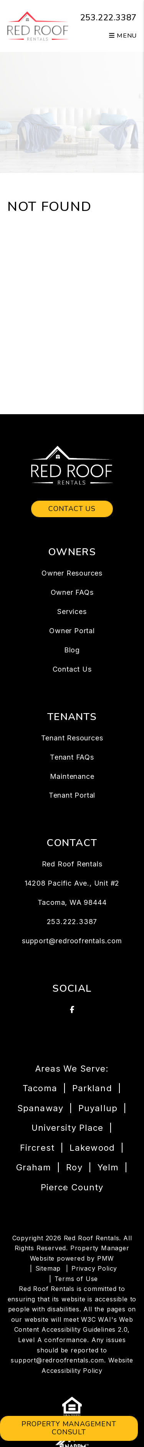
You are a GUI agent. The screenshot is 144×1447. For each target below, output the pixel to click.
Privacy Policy (94, 1268)
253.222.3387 (108, 17)
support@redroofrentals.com (72, 941)
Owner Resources (72, 573)
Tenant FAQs (72, 757)
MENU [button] (123, 36)
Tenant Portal (72, 795)
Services (71, 611)
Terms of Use (76, 1279)
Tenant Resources (72, 738)
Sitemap (48, 1268)
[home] (38, 25)
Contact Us (72, 508)
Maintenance (72, 776)
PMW (105, 1258)
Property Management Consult (69, 1428)
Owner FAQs (72, 592)
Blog (72, 650)
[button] (72, 1010)
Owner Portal (72, 631)
